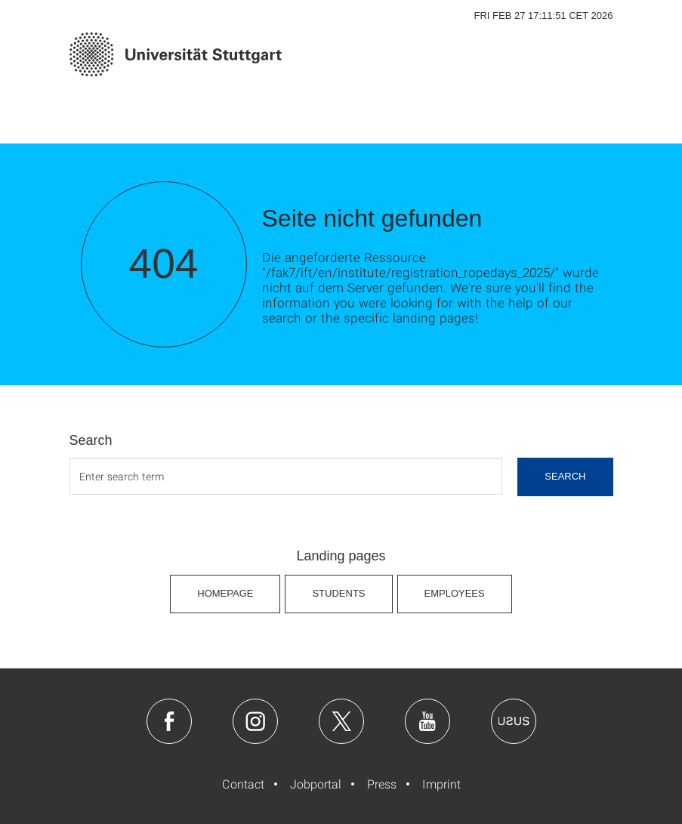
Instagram (255, 721)
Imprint (441, 784)
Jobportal (315, 784)
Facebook (169, 721)
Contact (243, 784)
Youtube (427, 721)
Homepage (225, 593)
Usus (513, 721)
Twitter (341, 721)
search (565, 476)
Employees (454, 593)
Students (338, 593)
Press (382, 784)
